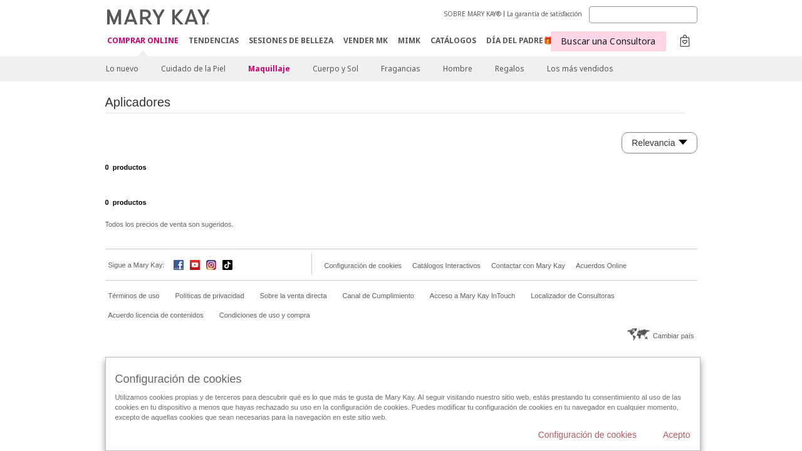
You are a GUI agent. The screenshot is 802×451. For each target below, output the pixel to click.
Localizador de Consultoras (572, 295)
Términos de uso (134, 295)
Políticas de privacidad (209, 295)
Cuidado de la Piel (193, 68)
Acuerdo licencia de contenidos (156, 315)
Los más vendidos (580, 68)
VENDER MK (365, 40)
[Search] (643, 14)
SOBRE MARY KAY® (472, 13)
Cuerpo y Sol (335, 68)
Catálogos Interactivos (446, 265)
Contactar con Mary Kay (528, 265)
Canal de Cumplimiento (378, 295)
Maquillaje (269, 68)
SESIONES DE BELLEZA (291, 40)
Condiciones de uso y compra (264, 315)
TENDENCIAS (214, 40)
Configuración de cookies (363, 265)
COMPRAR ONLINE (143, 41)
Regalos (509, 68)
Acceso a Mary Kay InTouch (472, 295)
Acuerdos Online (601, 265)
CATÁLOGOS (453, 40)
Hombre (457, 68)
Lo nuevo (122, 68)
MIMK (409, 40)
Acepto (676, 435)
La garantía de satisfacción (544, 13)
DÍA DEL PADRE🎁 (519, 40)
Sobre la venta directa (293, 295)
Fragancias (400, 68)
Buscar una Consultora (608, 41)
